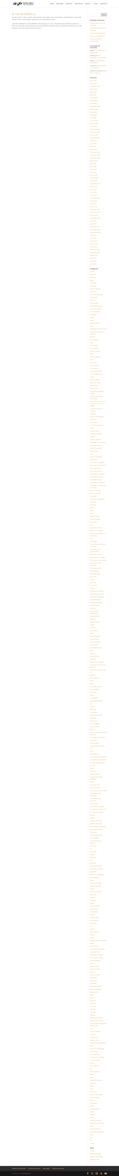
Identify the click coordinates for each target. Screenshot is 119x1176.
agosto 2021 (93, 141)
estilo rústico (94, 645)
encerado (93, 582)
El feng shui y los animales (98, 560)
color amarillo (37, 17)
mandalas (93, 857)
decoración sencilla (96, 480)
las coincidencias (95, 788)
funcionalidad (94, 689)
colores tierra (94, 388)
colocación (93, 362)
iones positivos (94, 726)
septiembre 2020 (95, 158)
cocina (92, 360)
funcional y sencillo (96, 686)
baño (91, 326)
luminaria (93, 846)
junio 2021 (93, 143)
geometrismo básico (96, 701)
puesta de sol (94, 992)
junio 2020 (93, 166)
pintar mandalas (95, 960)
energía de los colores (97, 594)
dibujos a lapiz (94, 516)
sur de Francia (94, 1066)
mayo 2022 (93, 115)
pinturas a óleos (95, 975)
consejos (92, 414)
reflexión (92, 1015)
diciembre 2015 (95, 249)
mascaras (93, 863)
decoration (93, 496)
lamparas (93, 771)
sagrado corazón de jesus (98, 1043)
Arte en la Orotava (95, 309)
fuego (92, 683)
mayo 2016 (93, 235)
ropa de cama (94, 1040)
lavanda (92, 815)
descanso (93, 505)
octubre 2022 (94, 109)
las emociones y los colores (98, 790)
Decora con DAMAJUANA (97, 36)
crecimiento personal (96, 425)
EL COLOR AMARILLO (24, 14)
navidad (92, 915)
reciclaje (92, 1009)
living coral (93, 832)
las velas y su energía (96, 812)
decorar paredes (95, 493)
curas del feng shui (96, 448)
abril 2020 (93, 172)
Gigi (15, 17)
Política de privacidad (19, 1168)
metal (92, 880)
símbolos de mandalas (97, 1057)
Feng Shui (93, 659)
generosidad (94, 698)
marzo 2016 (93, 241)
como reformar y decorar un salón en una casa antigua (98, 404)
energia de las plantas (97, 591)
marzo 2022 (93, 121)
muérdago (93, 900)
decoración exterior (96, 471)
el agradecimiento (95, 528)
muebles (92, 897)
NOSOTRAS (59, 4)
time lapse (93, 1092)
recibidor (93, 1003)
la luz (18, 19)
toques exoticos (95, 1097)
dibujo (92, 513)
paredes (92, 935)
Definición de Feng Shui (97, 499)
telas (91, 1077)
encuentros (93, 585)
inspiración (93, 721)
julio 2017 (93, 221)
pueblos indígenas (96, 989)
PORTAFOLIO (79, 4)
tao (91, 1069)
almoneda (93, 286)
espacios (92, 619)
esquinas (93, 627)
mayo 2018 (93, 201)
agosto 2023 (93, 89)
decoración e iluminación (98, 465)
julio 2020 (93, 163)
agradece (93, 277)
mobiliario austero (95, 892)
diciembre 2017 (95, 209)
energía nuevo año (96, 602)
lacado (92, 768)
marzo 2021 (93, 149)
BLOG (96, 4)
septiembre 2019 (95, 184)
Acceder (92, 1151)
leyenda (92, 818)
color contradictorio (57, 17)
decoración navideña (96, 477)
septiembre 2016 (95, 232)
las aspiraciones (95, 785)
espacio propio (94, 616)
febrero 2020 (94, 178)
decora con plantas (96, 457)
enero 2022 (93, 126)
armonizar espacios (96, 306)
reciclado (93, 1006)
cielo (91, 354)
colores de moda (95, 383)
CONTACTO (103, 4)
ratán (91, 995)
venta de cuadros (95, 1120)
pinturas (92, 972)
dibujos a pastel (95, 519)
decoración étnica (95, 468)
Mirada (92, 889)
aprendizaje (93, 297)
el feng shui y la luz (96, 554)
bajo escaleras (94, 323)
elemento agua (94, 571)
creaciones (93, 419)
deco (91, 454)
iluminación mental (96, 715)
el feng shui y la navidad (97, 557)
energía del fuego (95, 599)
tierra (91, 1089)
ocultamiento (94, 920)
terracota (93, 1083)
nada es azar (94, 909)
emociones (93, 577)
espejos (92, 625)
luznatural (93, 852)
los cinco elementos (96, 835)
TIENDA (87, 4)
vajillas (92, 1112)
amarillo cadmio (95, 289)
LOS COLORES (94, 838)
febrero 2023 (94, 101)
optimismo (35, 19)
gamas (92, 695)
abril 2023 (93, 95)
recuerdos (93, 1012)
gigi (91, 704)
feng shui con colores (96, 662)
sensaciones (46, 19)
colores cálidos (94, 380)
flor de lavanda (94, 678)
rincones (92, 1034)
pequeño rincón (95, 952)
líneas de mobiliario (96, 829)
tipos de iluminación (96, 1094)
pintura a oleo (94, 966)
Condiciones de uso (34, 1168)
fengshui (92, 675)
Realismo (93, 1001)
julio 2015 (93, 258)
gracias (92, 706)
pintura (92, 963)
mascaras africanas (96, 866)
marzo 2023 (93, 98)
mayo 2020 (93, 169)
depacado (93, 502)
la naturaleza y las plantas (98, 760)
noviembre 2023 (95, 86)
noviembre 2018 (95, 198)
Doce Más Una (25, 1173)
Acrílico (92, 271)
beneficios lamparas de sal (98, 329)
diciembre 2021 (95, 129)
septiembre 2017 (95, 218)
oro (40, 19)
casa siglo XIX (94, 348)
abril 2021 (93, 146)
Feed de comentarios (96, 1156)
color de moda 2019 (96, 374)
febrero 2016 (94, 244)
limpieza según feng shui (98, 826)
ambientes (93, 292)
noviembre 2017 (95, 212)
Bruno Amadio (94, 340)
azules (92, 320)
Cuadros (92, 437)
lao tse (92, 782)
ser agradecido (94, 1054)
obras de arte (94, 917)
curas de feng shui (96, 445)
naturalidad (93, 912)
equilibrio (93, 608)
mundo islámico (26, 19)
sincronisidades (95, 1060)
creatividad (93, 422)
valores (92, 1114)
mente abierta (94, 877)
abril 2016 (93, 238)
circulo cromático (95, 357)
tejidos (92, 1074)
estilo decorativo (95, 636)
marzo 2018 (93, 206)
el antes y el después (96, 530)
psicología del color (96, 986)
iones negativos (95, 724)
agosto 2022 (93, 112)
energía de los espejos (97, 597)
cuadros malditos (95, 439)
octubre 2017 (94, 215)
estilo (91, 633)
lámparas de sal (95, 774)
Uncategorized (94, 1109)
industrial (93, 718)
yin (91, 1140)
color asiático (46, 17)
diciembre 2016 (95, 227)
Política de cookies (58, 1168)
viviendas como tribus (97, 1132)
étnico (92, 650)
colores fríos (94, 385)
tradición (93, 1100)
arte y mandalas (95, 312)
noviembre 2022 (95, 106)
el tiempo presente (96, 568)
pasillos (92, 937)
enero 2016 (93, 247)
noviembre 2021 (95, 132)
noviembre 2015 (95, 252)
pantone (92, 929)
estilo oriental (94, 639)
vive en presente (95, 1129)
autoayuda (93, 314)
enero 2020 (93, 181)
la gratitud (93, 740)
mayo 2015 (93, 261)
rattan (92, 998)
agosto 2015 (93, 255)
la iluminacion (94, 743)
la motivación (94, 754)
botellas (92, 337)
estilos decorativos (96, 648)
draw (91, 525)
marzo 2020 (93, 175)
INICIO (52, 4)
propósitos (93, 983)
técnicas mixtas (95, 1071)
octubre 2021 (94, 135)
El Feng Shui (94, 541)
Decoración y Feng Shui (97, 482)
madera (92, 854)
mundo (92, 903)
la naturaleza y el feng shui (98, 757)
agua (91, 280)
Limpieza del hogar (96, 824)
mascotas (93, 872)
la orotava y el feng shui (97, 762)
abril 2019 (93, 192)
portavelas (93, 978)
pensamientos (94, 946)
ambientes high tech (96, 294)
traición (52, 19)
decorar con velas (95, 490)
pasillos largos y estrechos (98, 940)
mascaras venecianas (96, 869)
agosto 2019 (93, 186)
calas (91, 342)
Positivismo (93, 980)
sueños (92, 1063)
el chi (91, 538)
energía (92, 588)
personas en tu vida (96, 958)
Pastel (92, 943)
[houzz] (101, 1173)
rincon (92, 1029)
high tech (93, 709)
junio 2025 (93, 80)
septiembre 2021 (95, 138)
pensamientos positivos (97, 949)
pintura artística (95, 969)
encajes (92, 579)
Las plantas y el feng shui (98, 809)
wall (91, 1135)
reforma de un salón (96, 1018)
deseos (92, 508)
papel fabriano (94, 932)
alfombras (93, 283)
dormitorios (93, 522)
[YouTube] (105, 1173)
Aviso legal (46, 1168)
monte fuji (93, 894)
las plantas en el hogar (97, 806)
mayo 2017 (93, 224)
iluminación (93, 712)
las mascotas (94, 803)
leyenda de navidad (96, 821)
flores (91, 681)
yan (91, 1137)
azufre (30, 17)
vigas (91, 1126)
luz (91, 849)
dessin (92, 510)
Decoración (93, 460)
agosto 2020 (93, 161)
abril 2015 (93, 264)
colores (92, 377)
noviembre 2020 (95, 155)
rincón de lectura (95, 1031)
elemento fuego (95, 574)
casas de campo (95, 351)
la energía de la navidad (97, 737)
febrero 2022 (94, 123)
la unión (92, 765)
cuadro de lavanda (96, 434)
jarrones (92, 729)
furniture (93, 692)
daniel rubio (94, 451)
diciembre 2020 (95, 152)
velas (91, 1117)
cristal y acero (94, 431)
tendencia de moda (96, 1080)
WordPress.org (94, 1159)
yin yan (92, 1143)
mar (91, 860)
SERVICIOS (69, 4)
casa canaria (94, 345)
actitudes (93, 274)
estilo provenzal (95, 642)
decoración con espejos (97, 462)
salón (91, 1046)
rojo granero (94, 1037)
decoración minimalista (97, 474)
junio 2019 (93, 189)
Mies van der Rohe (96, 883)
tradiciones (93, 1103)
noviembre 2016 (95, 229)
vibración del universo (97, 1123)
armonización (94, 303)
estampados (94, 630)
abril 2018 (93, 204)
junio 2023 (93, 92)
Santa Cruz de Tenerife (97, 1049)
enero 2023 (93, 103)
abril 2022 (93, 118)
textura (92, 1086)
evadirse (92, 653)
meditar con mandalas (97, 874)
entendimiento (68, 17)
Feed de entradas (95, 1154)
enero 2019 (93, 195)
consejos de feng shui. (97, 417)
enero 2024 (93, 83)
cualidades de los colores (98, 442)
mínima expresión (95, 886)
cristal (92, 428)
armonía (92, 300)
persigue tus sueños (96, 955)
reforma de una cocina (97, 1021)
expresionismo (94, 656)
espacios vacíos (95, 622)
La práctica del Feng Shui (98, 33)
